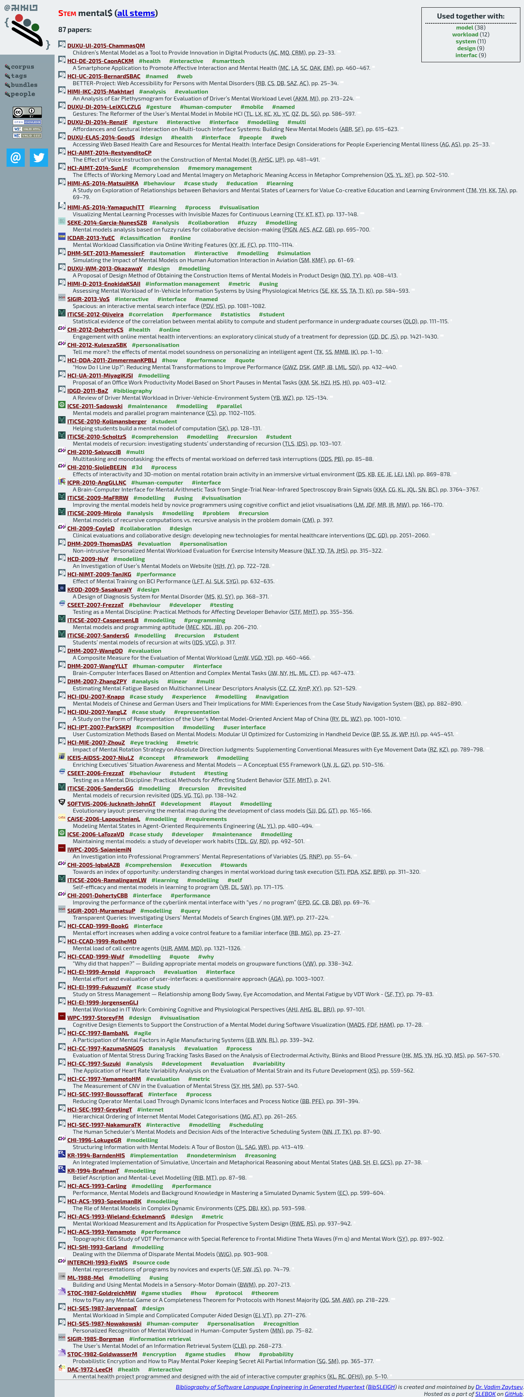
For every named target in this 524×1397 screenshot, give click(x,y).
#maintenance (147, 405)
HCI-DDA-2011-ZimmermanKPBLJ (112, 359)
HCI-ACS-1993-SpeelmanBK (104, 1200)
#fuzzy (247, 222)
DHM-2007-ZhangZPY (97, 681)
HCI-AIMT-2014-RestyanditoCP (109, 152)
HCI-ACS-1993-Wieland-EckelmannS (116, 1216)
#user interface (244, 726)
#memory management (220, 167)
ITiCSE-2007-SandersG (98, 635)
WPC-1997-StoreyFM (95, 1017)
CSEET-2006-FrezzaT (95, 772)
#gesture (158, 106)
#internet (150, 1109)
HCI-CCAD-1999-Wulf (95, 956)
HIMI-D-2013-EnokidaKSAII (103, 283)
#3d (136, 466)
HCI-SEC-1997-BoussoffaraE (105, 1093)
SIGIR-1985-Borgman (95, 1338)
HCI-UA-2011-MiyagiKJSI (100, 375)
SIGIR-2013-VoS (88, 298)
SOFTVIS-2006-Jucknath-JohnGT (111, 803)
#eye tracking (149, 742)
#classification (140, 237)
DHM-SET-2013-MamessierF (105, 252)
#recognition (281, 1323)
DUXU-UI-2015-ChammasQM (106, 45)
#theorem (265, 1292)
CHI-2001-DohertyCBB (97, 895)
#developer (185, 604)
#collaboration (208, 222)
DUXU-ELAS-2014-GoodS (101, 137)
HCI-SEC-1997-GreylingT (99, 1109)
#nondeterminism (211, 1155)
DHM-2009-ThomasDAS (99, 543)
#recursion (242, 436)
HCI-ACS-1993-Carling (96, 1185)
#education (242, 182)
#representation (196, 711)
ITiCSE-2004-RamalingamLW (107, 879)
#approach (140, 971)
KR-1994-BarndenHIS (96, 1155)
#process (198, 207)
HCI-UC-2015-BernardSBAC (103, 75)
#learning (280, 182)
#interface (223, 121)
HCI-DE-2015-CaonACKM (100, 60)
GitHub (514, 1393)
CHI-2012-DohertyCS (95, 329)
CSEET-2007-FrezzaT (95, 604)
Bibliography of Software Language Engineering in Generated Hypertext (270, 1386)
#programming (204, 619)
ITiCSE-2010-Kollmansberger (107, 421)
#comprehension (155, 167)
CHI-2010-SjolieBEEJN (97, 466)
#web (184, 75)
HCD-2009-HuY (87, 558)
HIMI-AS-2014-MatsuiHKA (102, 182)
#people (250, 137)
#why (206, 956)
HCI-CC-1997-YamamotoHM (104, 1078)
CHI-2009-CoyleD (91, 528)
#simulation (293, 252)
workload (465, 34)
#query (190, 910)
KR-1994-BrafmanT (93, 1170)
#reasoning (260, 1155)
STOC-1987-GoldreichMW (101, 1292)
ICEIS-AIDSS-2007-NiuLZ (100, 757)
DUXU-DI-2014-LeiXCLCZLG (104, 106)
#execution (195, 864)
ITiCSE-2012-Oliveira (95, 314)
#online (180, 237)
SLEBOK (485, 1393)
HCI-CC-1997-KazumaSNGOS (105, 1048)
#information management (182, 283)
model (464, 27)
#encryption (159, 1353)
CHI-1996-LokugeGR (94, 1139)
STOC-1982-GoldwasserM (102, 1353)
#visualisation (239, 207)
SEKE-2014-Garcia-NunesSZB (107, 222)
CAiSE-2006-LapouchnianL (103, 818)
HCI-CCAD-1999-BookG (97, 925)
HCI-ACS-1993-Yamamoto (101, 1231)
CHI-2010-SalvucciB (94, 451)
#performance (191, 314)
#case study (201, 182)
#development (180, 803)
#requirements (206, 818)
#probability (276, 1353)
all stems (136, 12)
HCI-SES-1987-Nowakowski (104, 1323)
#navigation (272, 696)
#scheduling (246, 1124)
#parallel (229, 405)
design (466, 47)
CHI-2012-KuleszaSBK (97, 344)
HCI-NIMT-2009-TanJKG (99, 574)
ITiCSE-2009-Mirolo (94, 512)
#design (151, 137)
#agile (142, 1032)
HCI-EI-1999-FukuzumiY (99, 986)
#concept (152, 757)
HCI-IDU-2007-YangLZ (97, 711)
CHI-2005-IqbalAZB (93, 864)
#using (268, 283)
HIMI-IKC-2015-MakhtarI (100, 91)
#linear (177, 681)
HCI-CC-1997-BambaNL (98, 1032)
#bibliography (132, 390)
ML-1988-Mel (85, 1277)
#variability (269, 1063)
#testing (221, 604)
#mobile (252, 106)
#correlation (145, 314)
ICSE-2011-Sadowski (95, 405)
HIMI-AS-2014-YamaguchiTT (105, 207)
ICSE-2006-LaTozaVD (95, 833)
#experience (189, 696)
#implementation (154, 1155)
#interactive (186, 60)
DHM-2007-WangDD (95, 650)
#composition (155, 726)
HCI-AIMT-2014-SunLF (97, 167)
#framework (191, 757)
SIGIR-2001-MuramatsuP (101, 910)
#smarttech (228, 60)
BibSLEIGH (381, 1386)
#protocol (229, 1292)
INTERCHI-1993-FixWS (97, 1262)
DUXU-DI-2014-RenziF (97, 121)
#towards (233, 864)
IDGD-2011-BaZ (87, 390)
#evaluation (191, 91)
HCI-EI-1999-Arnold (93, 971)
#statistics (235, 314)
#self (234, 879)
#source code (151, 1262)
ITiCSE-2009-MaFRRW (97, 497)
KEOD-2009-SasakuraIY (99, 589)
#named (156, 75)
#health (149, 60)
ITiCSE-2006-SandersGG (100, 788)
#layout (220, 803)
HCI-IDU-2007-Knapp (95, 696)
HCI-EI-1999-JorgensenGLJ (102, 1002)
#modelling (263, 121)
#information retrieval (160, 1338)
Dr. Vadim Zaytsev (499, 1386)
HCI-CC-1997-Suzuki (94, 1063)
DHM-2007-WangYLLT (97, 665)
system (466, 41)
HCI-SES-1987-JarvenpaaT (102, 1308)
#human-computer (206, 106)
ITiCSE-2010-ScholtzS (96, 436)
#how (170, 359)
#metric (239, 283)
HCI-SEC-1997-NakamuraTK (104, 1124)
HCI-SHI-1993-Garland (97, 1246)
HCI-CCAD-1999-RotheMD (101, 941)
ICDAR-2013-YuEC (91, 237)
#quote (245, 359)
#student (272, 314)
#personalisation (155, 344)
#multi (296, 121)
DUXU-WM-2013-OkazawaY (104, 268)
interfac (466, 54)
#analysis (152, 91)
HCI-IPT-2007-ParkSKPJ (99, 726)
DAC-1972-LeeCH (89, 1369)
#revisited (232, 788)
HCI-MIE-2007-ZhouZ (96, 742)
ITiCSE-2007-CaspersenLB (103, 619)
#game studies (161, 1292)
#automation (167, 252)
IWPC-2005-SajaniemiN (99, 849)
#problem (216, 512)
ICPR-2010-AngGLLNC (96, 482)
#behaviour (159, 182)
